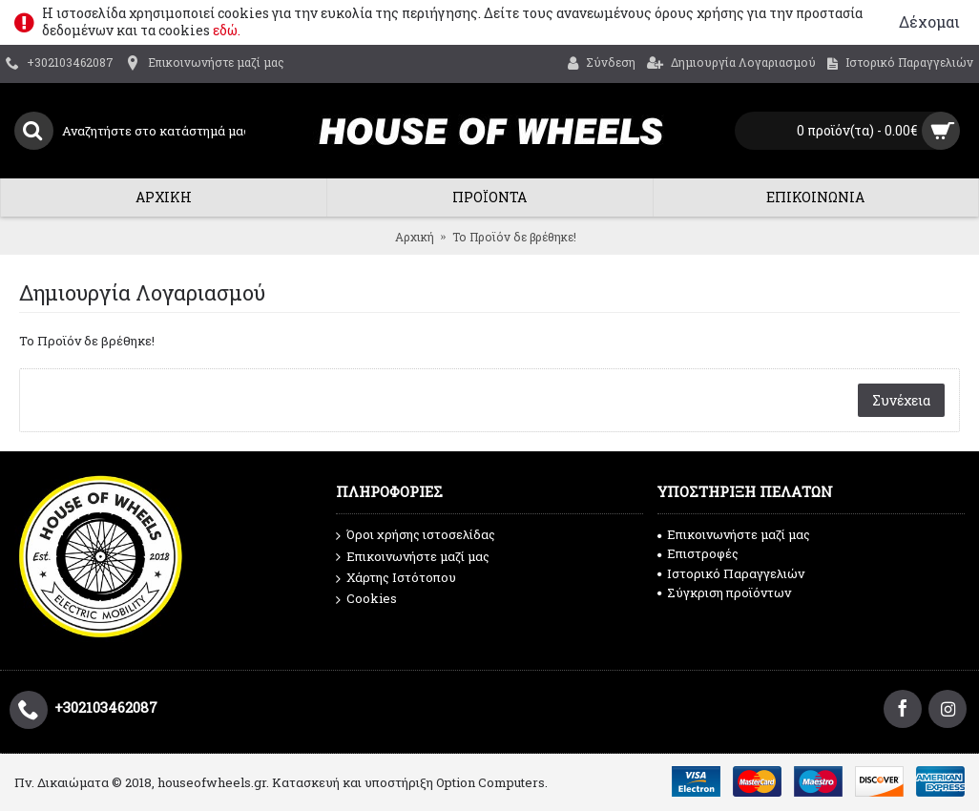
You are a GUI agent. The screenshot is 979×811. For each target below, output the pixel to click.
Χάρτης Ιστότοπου (396, 578)
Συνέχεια (901, 400)
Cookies (366, 599)
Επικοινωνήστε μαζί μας (413, 557)
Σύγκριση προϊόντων (724, 592)
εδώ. (226, 30)
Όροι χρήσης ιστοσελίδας (415, 535)
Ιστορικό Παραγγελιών (730, 573)
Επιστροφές (698, 553)
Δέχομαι (929, 21)
